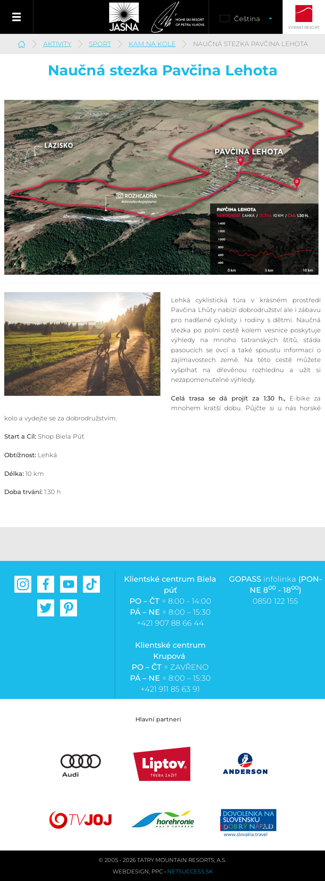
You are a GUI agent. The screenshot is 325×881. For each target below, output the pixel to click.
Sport (100, 44)
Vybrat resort (303, 27)
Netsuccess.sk (190, 871)
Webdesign (131, 871)
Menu (16, 17)
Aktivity (57, 44)
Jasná (124, 17)
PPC (157, 871)
